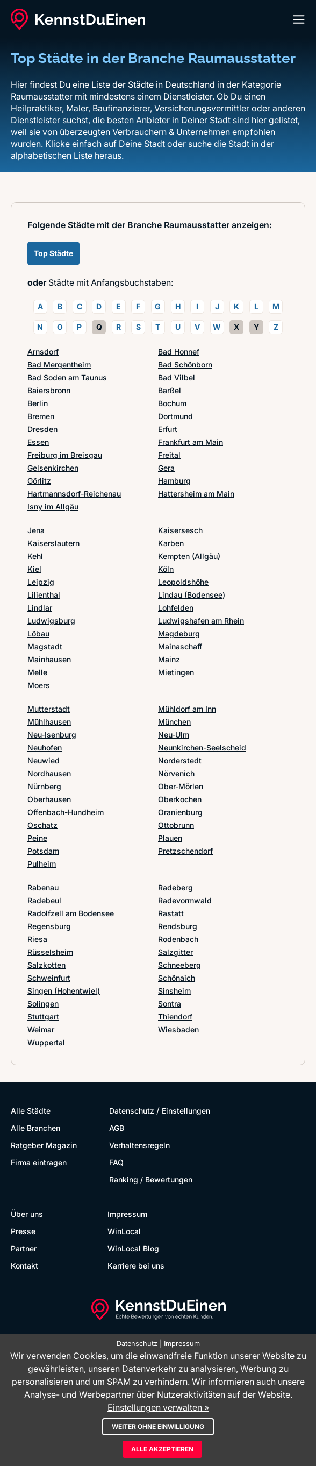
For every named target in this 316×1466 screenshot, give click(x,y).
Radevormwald (185, 900)
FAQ (116, 1162)
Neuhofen (44, 747)
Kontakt (24, 1265)
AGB (116, 1127)
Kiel (34, 568)
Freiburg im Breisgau (64, 454)
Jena (36, 530)
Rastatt (171, 913)
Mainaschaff (180, 646)
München (174, 721)
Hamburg (174, 480)
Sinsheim (174, 990)
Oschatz (42, 825)
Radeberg (175, 887)
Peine (37, 837)
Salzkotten (46, 964)
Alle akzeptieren (162, 1449)
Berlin (37, 403)
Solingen (43, 1003)
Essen (38, 442)
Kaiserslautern (53, 543)
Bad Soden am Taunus (67, 377)
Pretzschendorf (185, 850)
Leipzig (40, 581)
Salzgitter (175, 952)
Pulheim (41, 863)
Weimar (40, 1029)
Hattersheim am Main (196, 493)
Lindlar (39, 607)
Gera (166, 467)
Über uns (27, 1214)
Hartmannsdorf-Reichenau (74, 493)
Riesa (37, 939)
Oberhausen (49, 799)
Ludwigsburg (51, 620)
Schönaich (176, 977)
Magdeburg (179, 633)
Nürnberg (44, 786)
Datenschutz (131, 1110)
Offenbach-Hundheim (65, 812)
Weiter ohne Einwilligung (158, 1426)
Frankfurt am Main (190, 442)
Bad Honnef (178, 351)
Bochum (172, 403)
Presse (23, 1231)
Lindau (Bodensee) (191, 594)
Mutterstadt (48, 708)
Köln (166, 568)
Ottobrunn (176, 825)
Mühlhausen (49, 721)
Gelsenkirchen (52, 467)
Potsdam (43, 850)
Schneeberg (179, 964)
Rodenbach (178, 939)
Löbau (38, 633)
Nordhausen (49, 773)
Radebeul (44, 900)
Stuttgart (43, 1016)
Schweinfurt (48, 977)
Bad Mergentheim (59, 364)
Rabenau (43, 887)
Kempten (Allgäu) (189, 556)
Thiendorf (175, 1016)
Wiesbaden (178, 1029)
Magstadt (44, 646)
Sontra (169, 1003)
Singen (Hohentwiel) (63, 990)
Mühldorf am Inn (187, 708)
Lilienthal (43, 594)
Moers (38, 685)
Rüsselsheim (50, 952)
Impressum (127, 1214)
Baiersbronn (48, 390)
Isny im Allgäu (52, 506)
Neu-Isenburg (51, 734)
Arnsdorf (43, 351)
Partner (24, 1248)
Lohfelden (175, 607)
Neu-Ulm (173, 734)
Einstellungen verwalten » (158, 1407)
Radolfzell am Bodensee (70, 913)
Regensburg (49, 926)
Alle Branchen (35, 1127)
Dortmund (175, 416)
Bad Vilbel (176, 377)
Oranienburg (180, 812)
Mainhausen (49, 659)
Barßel (169, 390)
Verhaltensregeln (139, 1145)
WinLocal (124, 1231)
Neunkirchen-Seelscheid (202, 747)
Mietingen (176, 672)
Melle (37, 672)
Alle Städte (31, 1110)
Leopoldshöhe (183, 581)
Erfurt (167, 429)
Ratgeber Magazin (44, 1145)
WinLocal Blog (133, 1248)
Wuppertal (46, 1042)
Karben (171, 543)
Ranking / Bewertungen (150, 1179)
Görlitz (39, 480)
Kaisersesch (180, 530)
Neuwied (43, 760)
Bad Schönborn (185, 364)
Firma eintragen (39, 1162)
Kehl (35, 556)
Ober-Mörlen (180, 786)
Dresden (42, 429)
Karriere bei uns (135, 1265)
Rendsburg (177, 926)
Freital (169, 454)
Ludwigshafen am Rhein (201, 620)
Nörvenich (176, 773)
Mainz (169, 659)
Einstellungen (186, 1110)
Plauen (170, 837)
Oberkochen (180, 799)
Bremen (40, 416)
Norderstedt (180, 760)
